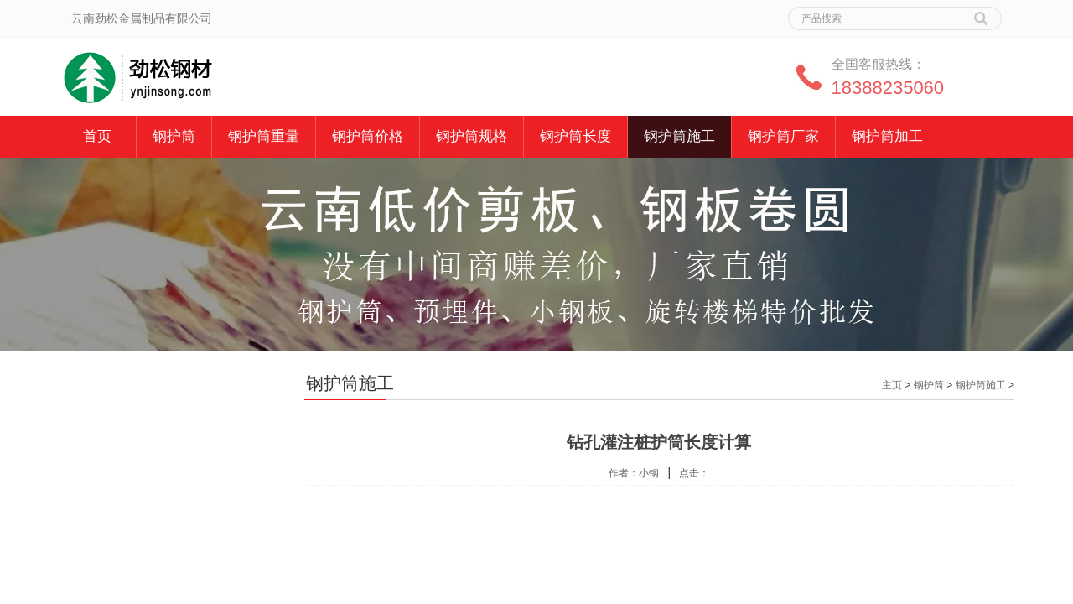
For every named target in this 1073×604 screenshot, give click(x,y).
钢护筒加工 (887, 136)
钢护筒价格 (367, 136)
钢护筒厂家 (783, 136)
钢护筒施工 (679, 136)
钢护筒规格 (471, 136)
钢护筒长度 (575, 136)
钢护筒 (174, 136)
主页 (892, 385)
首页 (97, 136)
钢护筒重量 (263, 136)
